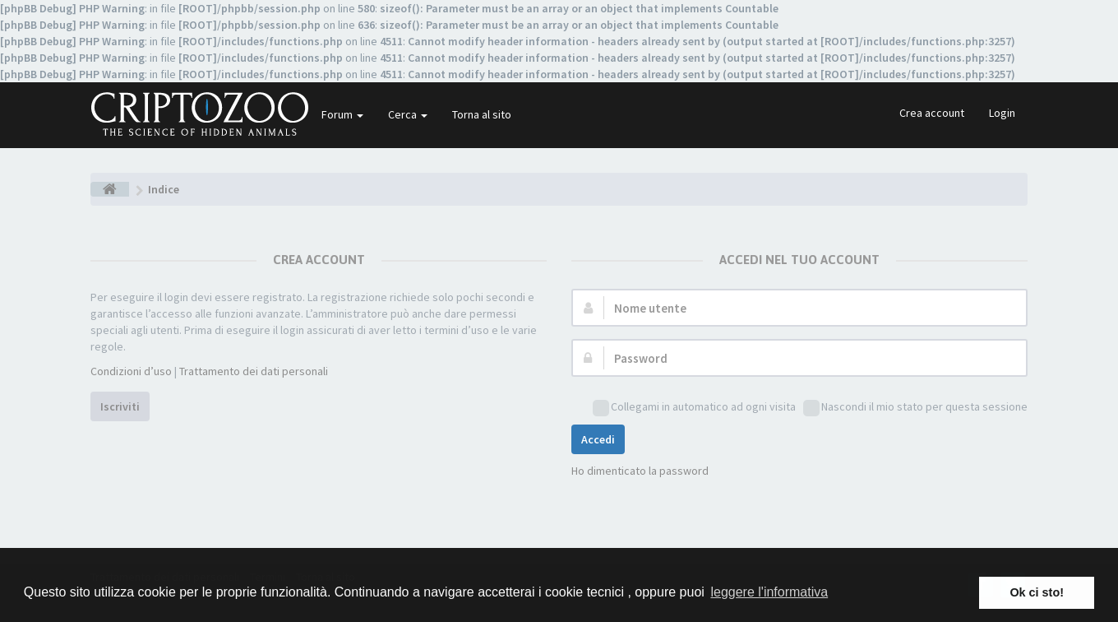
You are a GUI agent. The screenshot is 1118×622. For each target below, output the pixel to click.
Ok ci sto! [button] (1036, 592)
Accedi (598, 439)
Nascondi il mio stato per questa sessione (915, 407)
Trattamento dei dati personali (253, 371)
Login (1002, 112)
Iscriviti (120, 406)
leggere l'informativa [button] (769, 592)
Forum (342, 114)
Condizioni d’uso (131, 371)
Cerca (407, 114)
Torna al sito (481, 114)
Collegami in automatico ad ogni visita (694, 407)
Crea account (931, 112)
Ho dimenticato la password (640, 470)
